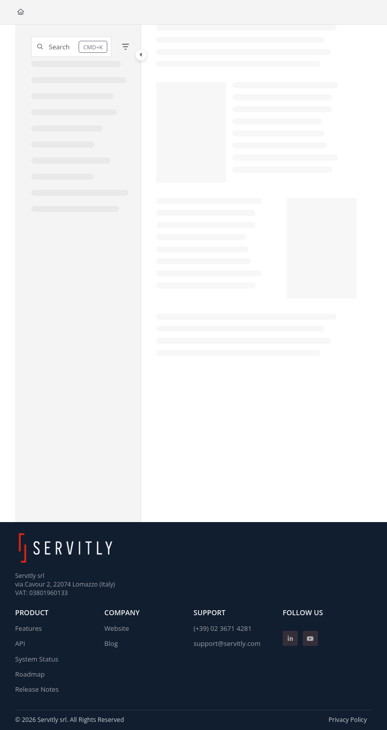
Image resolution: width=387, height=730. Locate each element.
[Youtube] (310, 638)
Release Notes (36, 689)
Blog (111, 643)
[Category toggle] (141, 55)
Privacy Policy (348, 719)
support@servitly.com (227, 643)
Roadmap (30, 674)
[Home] (20, 12)
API (20, 643)
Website (116, 628)
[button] (71, 47)
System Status (36, 659)
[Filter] (125, 47)
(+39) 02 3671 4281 (222, 628)
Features (28, 628)
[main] (256, 273)
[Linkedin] (290, 638)
